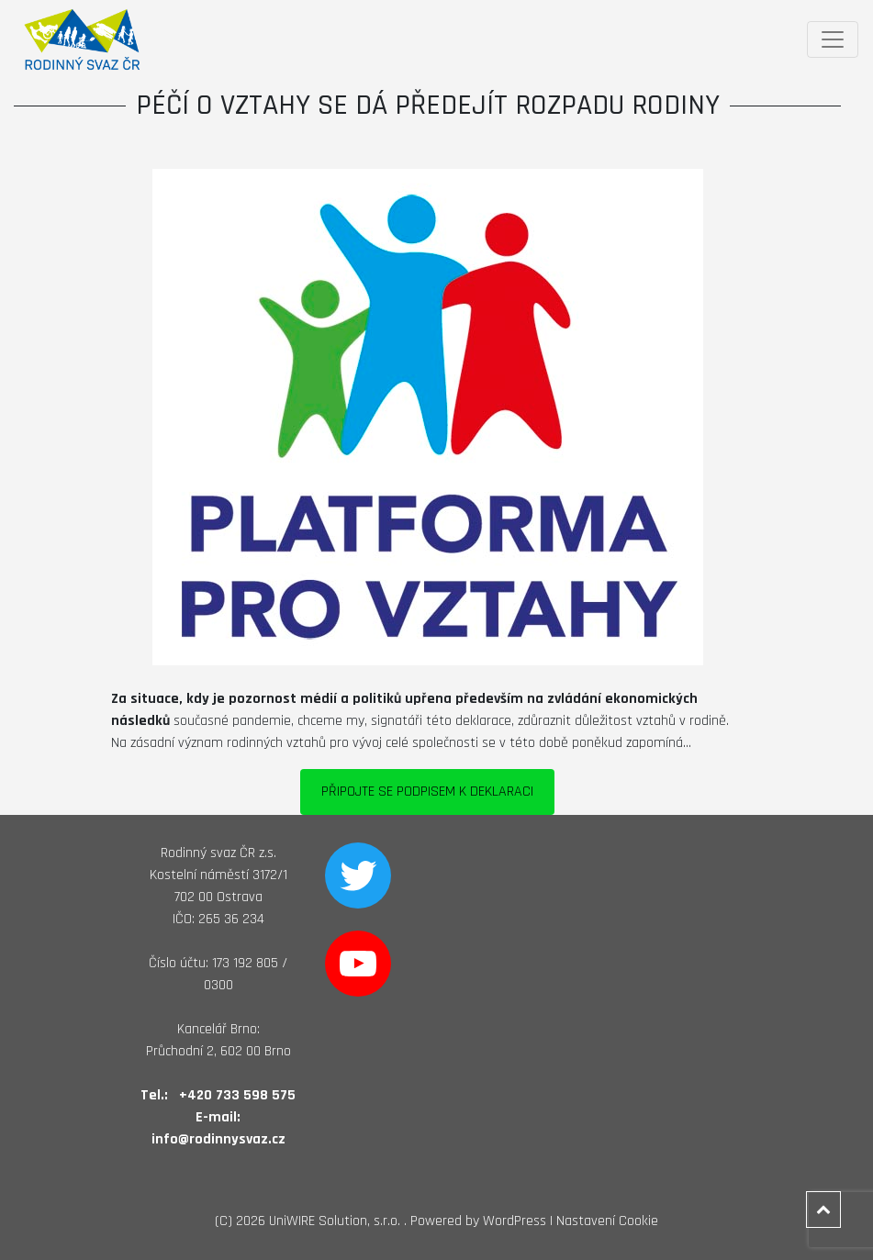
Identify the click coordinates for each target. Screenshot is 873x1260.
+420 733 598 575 (237, 1095)
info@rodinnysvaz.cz (218, 1139)
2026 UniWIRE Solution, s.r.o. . (321, 1221)
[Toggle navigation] (832, 39)
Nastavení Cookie (607, 1221)
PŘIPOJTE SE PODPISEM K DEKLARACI (427, 791)
